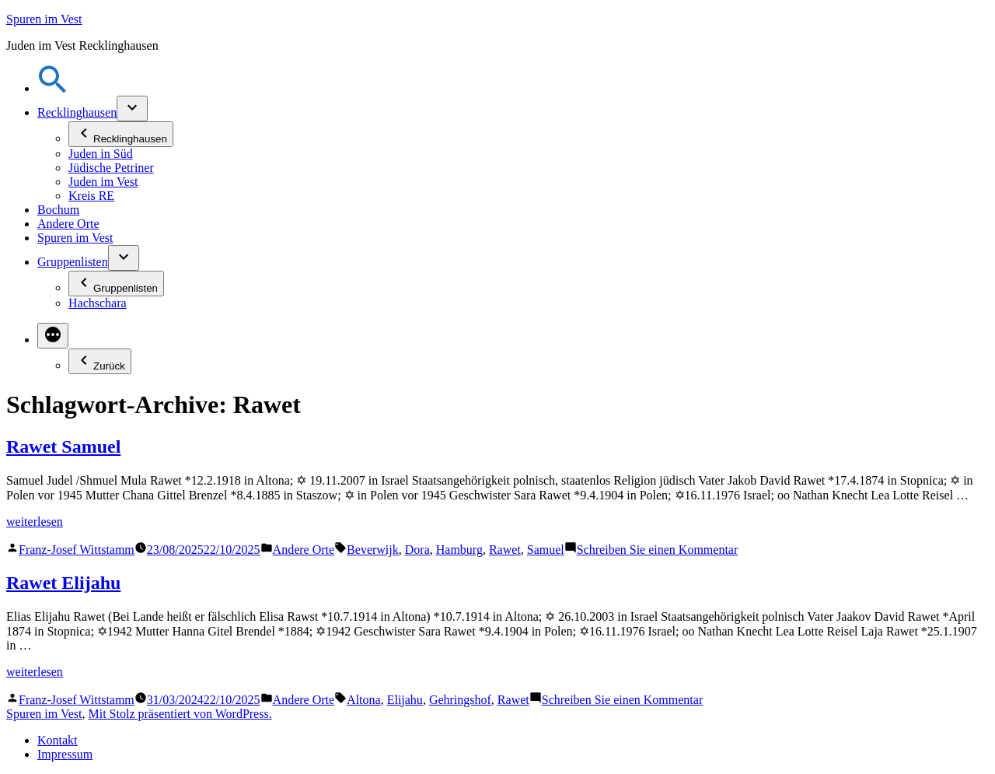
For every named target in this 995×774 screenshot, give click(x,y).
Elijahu (405, 699)
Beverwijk (373, 549)
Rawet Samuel (63, 446)
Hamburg (459, 549)
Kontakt (57, 740)
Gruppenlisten (72, 261)
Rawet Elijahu (63, 583)
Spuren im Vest (44, 19)
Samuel (545, 549)
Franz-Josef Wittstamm (76, 549)
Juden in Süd (100, 153)
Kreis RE (91, 195)
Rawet (505, 549)
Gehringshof (460, 699)
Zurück (100, 361)
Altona (364, 699)
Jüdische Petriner (111, 167)
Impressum (65, 754)
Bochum (58, 209)
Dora (417, 549)
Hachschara (97, 303)
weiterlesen (34, 521)
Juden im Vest (103, 181)
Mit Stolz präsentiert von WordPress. (179, 713)
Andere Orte (68, 223)
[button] (52, 88)
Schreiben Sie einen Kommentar (657, 549)
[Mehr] (52, 335)
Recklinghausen (77, 112)
